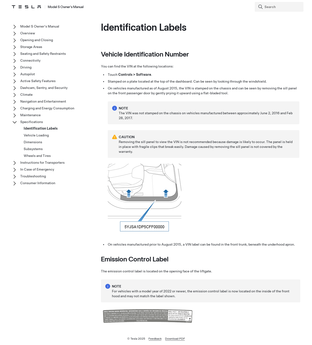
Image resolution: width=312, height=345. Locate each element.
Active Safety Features (38, 81)
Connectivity (30, 60)
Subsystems (33, 149)
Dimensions (33, 142)
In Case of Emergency (37, 169)
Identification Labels (41, 128)
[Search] (279, 6)
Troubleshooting (33, 176)
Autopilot (27, 74)
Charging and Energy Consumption (47, 108)
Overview (27, 33)
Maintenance (30, 115)
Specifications (31, 122)
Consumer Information (37, 183)
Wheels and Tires (37, 156)
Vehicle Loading (36, 135)
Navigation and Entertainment (43, 101)
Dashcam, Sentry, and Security (44, 88)
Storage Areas (31, 47)
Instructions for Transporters (42, 162)
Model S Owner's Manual (39, 26)
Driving (25, 67)
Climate (26, 94)
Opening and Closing (36, 40)
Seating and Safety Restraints (43, 54)
